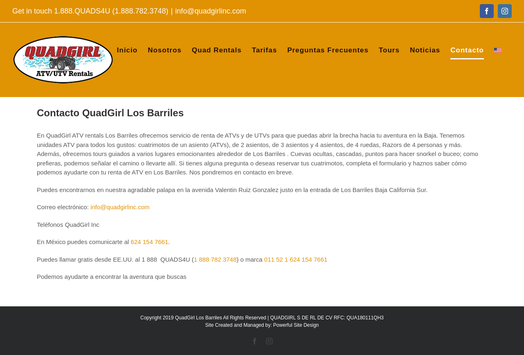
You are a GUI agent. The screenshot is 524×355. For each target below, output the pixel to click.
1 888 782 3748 (215, 259)
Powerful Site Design (295, 325)
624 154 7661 (149, 241)
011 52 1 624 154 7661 (295, 259)
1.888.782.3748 (140, 11)
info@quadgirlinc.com (210, 11)
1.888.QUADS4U (82, 11)
